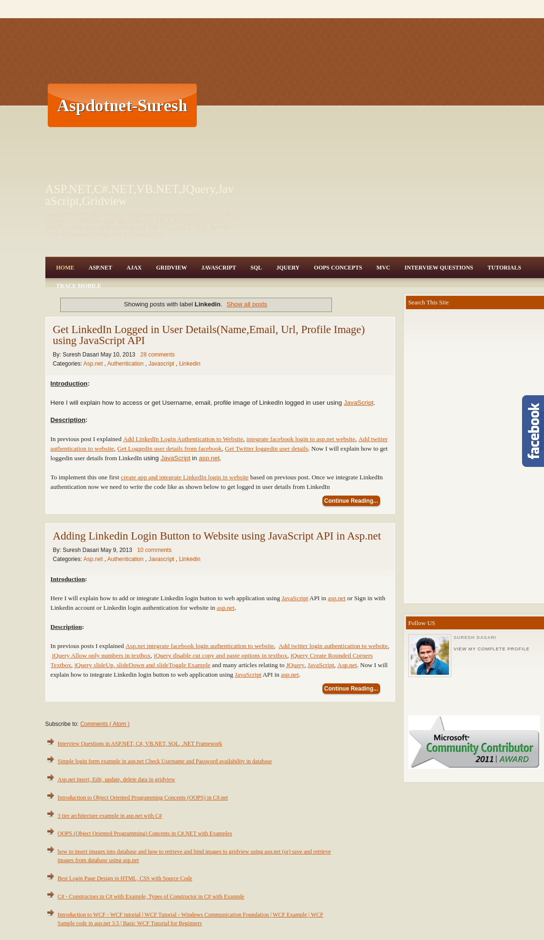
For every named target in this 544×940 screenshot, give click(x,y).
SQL (256, 267)
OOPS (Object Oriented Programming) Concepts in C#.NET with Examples (145, 833)
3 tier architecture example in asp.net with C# (110, 815)
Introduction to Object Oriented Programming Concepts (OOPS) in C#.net (143, 797)
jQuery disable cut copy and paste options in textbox (221, 655)
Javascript (162, 363)
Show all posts (246, 304)
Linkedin (190, 363)
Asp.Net (100, 267)
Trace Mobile (78, 285)
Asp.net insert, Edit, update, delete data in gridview (116, 779)
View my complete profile (492, 649)
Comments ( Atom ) (104, 724)
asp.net (209, 458)
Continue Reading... (351, 500)
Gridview (171, 267)
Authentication (126, 363)
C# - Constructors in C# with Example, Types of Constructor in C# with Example (151, 896)
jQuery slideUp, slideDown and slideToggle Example (143, 665)
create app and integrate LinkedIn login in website (185, 477)
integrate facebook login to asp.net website (300, 439)
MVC (383, 267)
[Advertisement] (368, 105)
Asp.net (94, 363)
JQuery (287, 267)
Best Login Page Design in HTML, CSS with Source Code (125, 878)
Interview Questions (439, 267)
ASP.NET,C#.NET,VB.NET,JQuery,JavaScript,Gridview (139, 195)
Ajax (134, 267)
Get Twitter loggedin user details (266, 448)
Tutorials (504, 267)
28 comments (157, 354)
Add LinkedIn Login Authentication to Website (183, 439)
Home (65, 267)
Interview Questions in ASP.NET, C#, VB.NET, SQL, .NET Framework (140, 743)
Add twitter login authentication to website (332, 645)
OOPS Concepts (338, 267)
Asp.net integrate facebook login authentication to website (200, 645)
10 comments (154, 550)
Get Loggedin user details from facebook (169, 448)
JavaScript (218, 267)
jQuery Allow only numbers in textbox (101, 655)
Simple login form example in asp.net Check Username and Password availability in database (165, 761)
